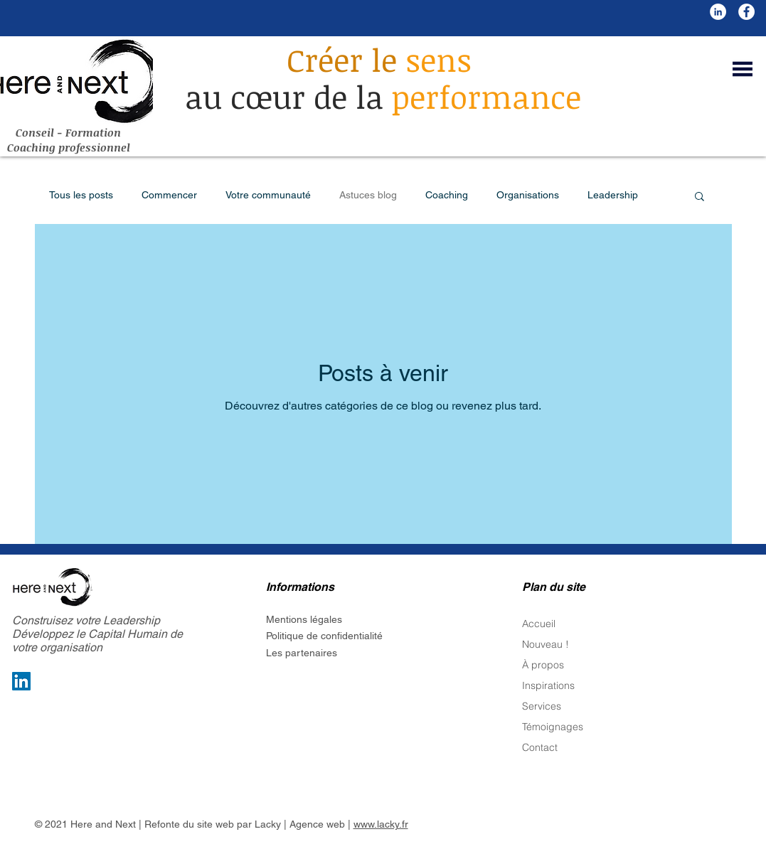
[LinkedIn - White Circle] (718, 12)
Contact (540, 747)
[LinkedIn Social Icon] (21, 681)
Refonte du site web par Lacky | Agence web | (248, 824)
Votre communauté (268, 195)
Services (541, 706)
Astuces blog (368, 195)
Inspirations (548, 685)
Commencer (169, 195)
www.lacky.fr (380, 824)
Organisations (527, 195)
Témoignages (552, 726)
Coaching (446, 195)
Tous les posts (81, 195)
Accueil (538, 623)
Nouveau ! (545, 644)
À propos (543, 664)
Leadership (612, 195)
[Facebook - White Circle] (746, 12)
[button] (742, 69)
